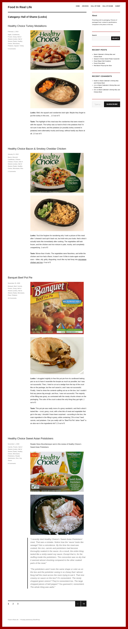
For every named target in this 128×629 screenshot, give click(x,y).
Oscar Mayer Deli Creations (102, 61)
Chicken (10, 162)
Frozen (10, 37)
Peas (9, 295)
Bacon (10, 157)
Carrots (19, 286)
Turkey (22, 46)
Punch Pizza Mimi (99, 63)
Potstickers (11, 456)
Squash (16, 46)
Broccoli (15, 157)
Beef (15, 286)
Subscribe (112, 104)
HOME (78, 6)
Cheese (17, 159)
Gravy (15, 37)
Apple (9, 34)
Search (94, 35)
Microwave (16, 43)
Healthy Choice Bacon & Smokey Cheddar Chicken (37, 148)
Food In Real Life (20, 7)
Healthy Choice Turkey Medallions (27, 25)
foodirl (96, 81)
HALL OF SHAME (107, 6)
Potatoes (10, 46)
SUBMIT (117, 6)
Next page (83, 604)
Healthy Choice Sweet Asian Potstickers (30, 438)
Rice (21, 168)
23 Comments (12, 298)
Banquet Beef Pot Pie (20, 277)
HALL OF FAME (95, 6)
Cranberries (15, 34)
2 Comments (12, 171)
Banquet (10, 286)
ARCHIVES (85, 6)
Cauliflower (11, 159)
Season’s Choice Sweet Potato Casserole (106, 59)
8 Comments (12, 463)
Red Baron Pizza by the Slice (103, 65)
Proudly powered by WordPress (30, 619)
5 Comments (12, 49)
